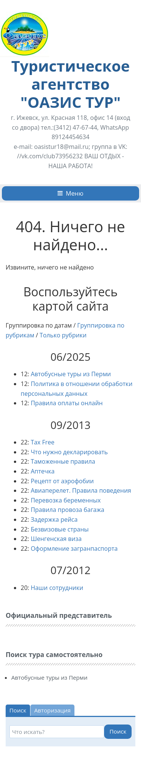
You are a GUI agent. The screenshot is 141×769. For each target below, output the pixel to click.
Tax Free (43, 442)
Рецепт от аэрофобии (62, 481)
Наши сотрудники (57, 588)
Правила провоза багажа (68, 510)
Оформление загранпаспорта (74, 548)
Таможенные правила (63, 461)
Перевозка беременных (66, 500)
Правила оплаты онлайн (67, 403)
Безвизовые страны (60, 529)
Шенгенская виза (56, 539)
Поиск (117, 731)
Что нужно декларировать (69, 452)
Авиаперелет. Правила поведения (81, 490)
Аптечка (43, 471)
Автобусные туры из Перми (71, 374)
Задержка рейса (54, 519)
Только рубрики (62, 335)
